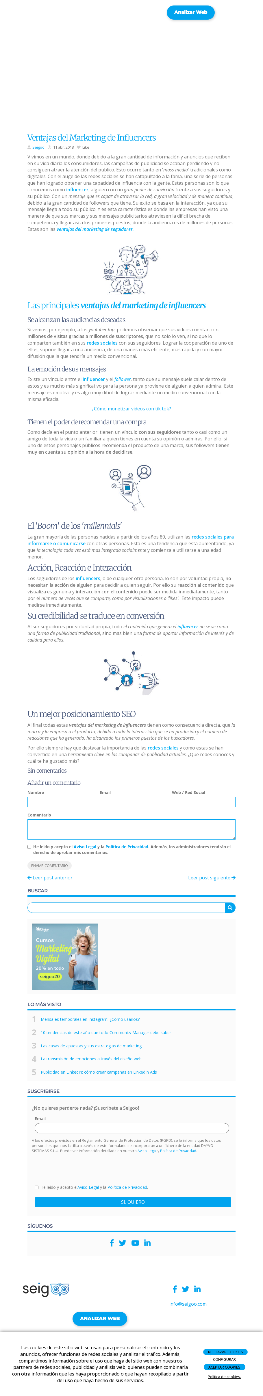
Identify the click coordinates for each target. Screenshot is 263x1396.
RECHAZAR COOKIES (225, 1351)
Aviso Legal (85, 846)
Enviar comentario (49, 865)
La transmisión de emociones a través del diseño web (91, 1059)
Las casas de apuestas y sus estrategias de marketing (91, 1046)
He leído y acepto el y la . (91, 1187)
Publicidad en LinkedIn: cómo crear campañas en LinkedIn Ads (99, 1072)
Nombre (35, 792)
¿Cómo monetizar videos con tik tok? (131, 408)
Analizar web (190, 12)
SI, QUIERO (133, 1202)
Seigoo (38, 147)
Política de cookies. (224, 1376)
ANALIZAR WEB (100, 1318)
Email (105, 792)
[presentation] (79, 1168)
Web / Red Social (188, 792)
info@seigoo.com (188, 1304)
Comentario (39, 815)
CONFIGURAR (224, 1359)
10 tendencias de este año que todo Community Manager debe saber (106, 1032)
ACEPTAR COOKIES (224, 1367)
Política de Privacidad (126, 846)
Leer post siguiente (212, 877)
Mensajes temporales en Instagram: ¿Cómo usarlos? (90, 1019)
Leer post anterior (50, 877)
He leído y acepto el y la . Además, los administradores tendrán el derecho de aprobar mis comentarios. (132, 849)
